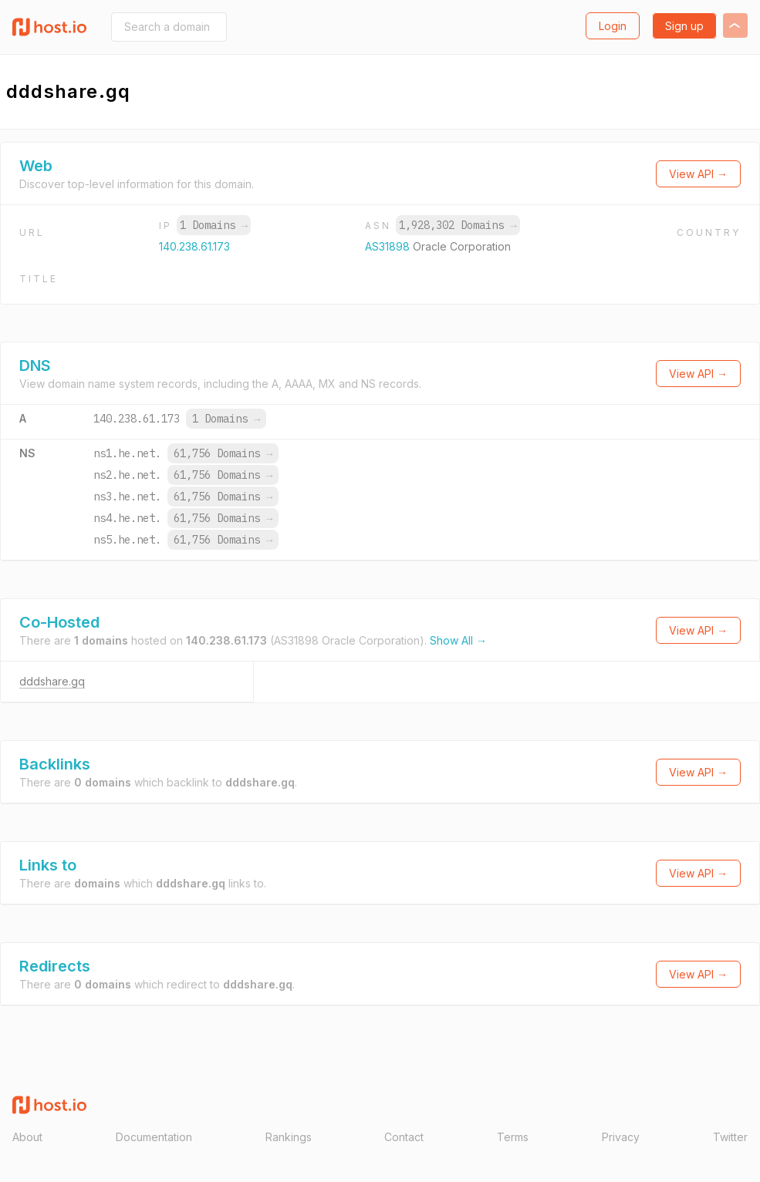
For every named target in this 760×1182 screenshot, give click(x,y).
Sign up (684, 25)
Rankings (288, 1136)
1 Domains (214, 225)
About (27, 1136)
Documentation (154, 1136)
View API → (698, 173)
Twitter (730, 1136)
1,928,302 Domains (457, 225)
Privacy (621, 1136)
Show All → (458, 640)
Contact (404, 1136)
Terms (513, 1136)
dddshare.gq (52, 681)
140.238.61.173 (194, 246)
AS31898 (389, 246)
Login (613, 25)
